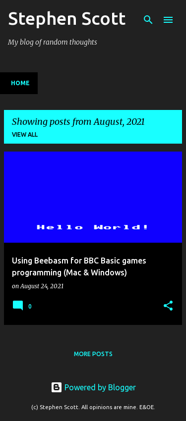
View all (25, 134)
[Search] (148, 20)
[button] (168, 306)
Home (20, 83)
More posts (93, 354)
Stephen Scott (66, 18)
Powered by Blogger (93, 387)
